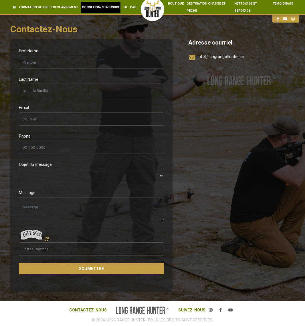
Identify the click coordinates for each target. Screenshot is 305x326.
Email (24, 107)
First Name (28, 51)
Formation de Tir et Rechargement (48, 7)
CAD (133, 7)
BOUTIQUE (176, 3)
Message (27, 192)
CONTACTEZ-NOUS (88, 310)
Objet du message (35, 164)
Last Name (28, 79)
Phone (25, 136)
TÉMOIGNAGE (283, 3)
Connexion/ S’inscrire (101, 7)
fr (125, 7)
